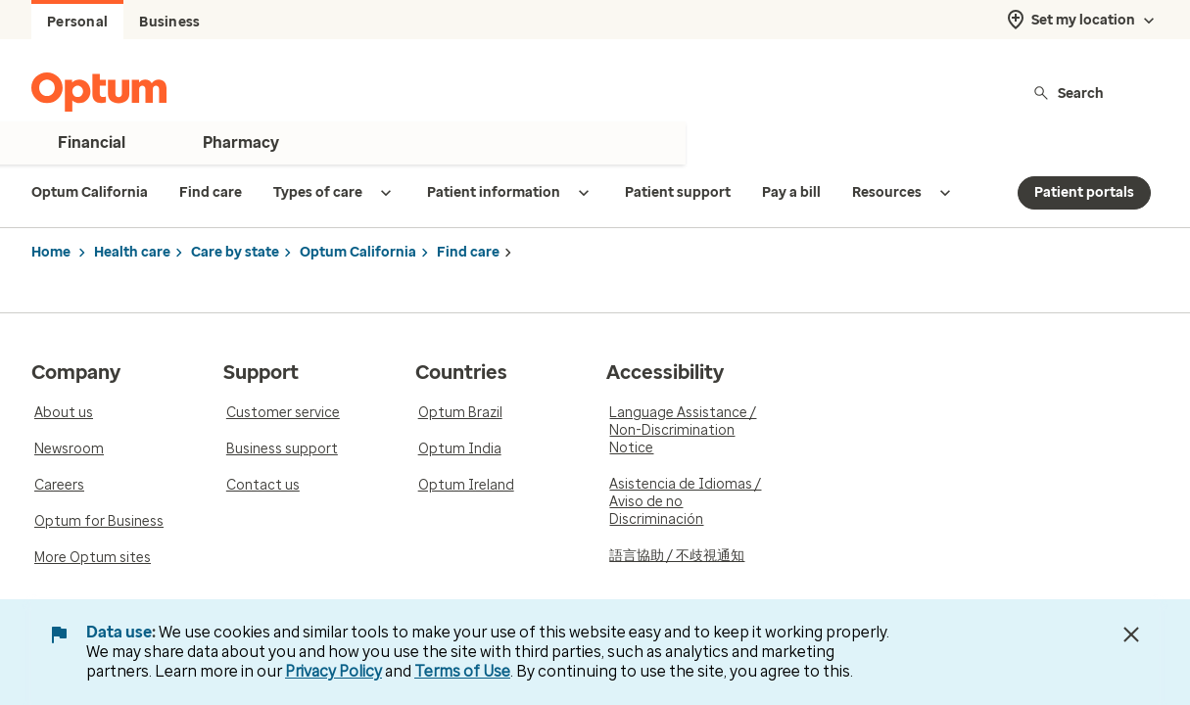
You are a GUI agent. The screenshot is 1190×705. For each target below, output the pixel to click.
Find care (468, 252)
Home (51, 252)
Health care (132, 252)
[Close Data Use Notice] (1131, 634)
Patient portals (1084, 192)
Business (169, 22)
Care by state (235, 252)
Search (1068, 92)
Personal (77, 22)
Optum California (358, 252)
